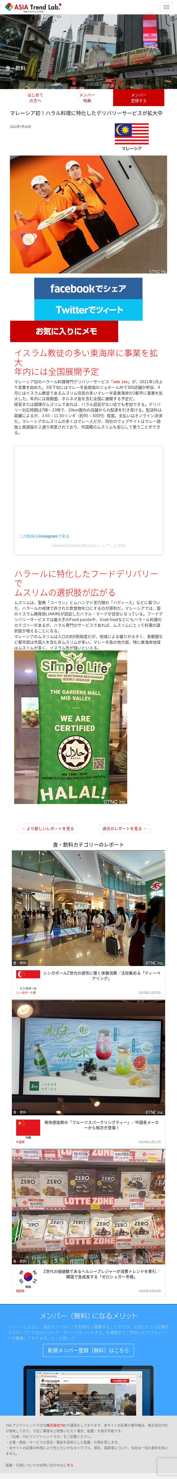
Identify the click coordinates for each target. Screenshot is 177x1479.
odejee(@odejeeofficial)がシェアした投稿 (88, 545)
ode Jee (120, 381)
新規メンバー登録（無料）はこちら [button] (88, 1350)
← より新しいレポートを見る (48, 828)
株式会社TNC (56, 1425)
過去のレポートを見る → (124, 828)
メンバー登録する (139, 97)
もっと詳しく (63, 1338)
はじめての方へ (35, 97)
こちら (68, 1465)
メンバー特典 (87, 97)
